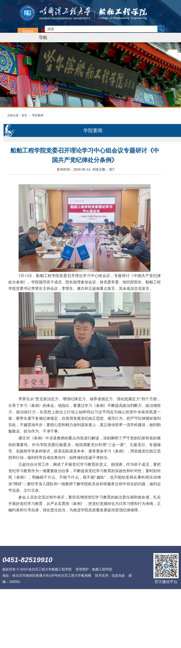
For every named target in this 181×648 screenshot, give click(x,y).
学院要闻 (37, 115)
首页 (24, 115)
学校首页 (28, 31)
